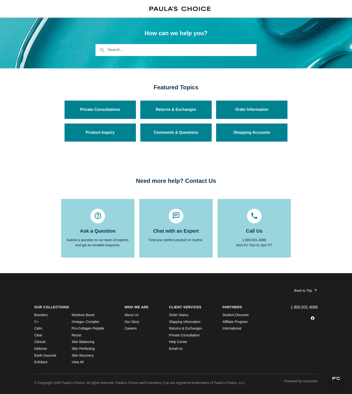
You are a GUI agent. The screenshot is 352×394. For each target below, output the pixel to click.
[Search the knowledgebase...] (176, 50)
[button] (336, 378)
